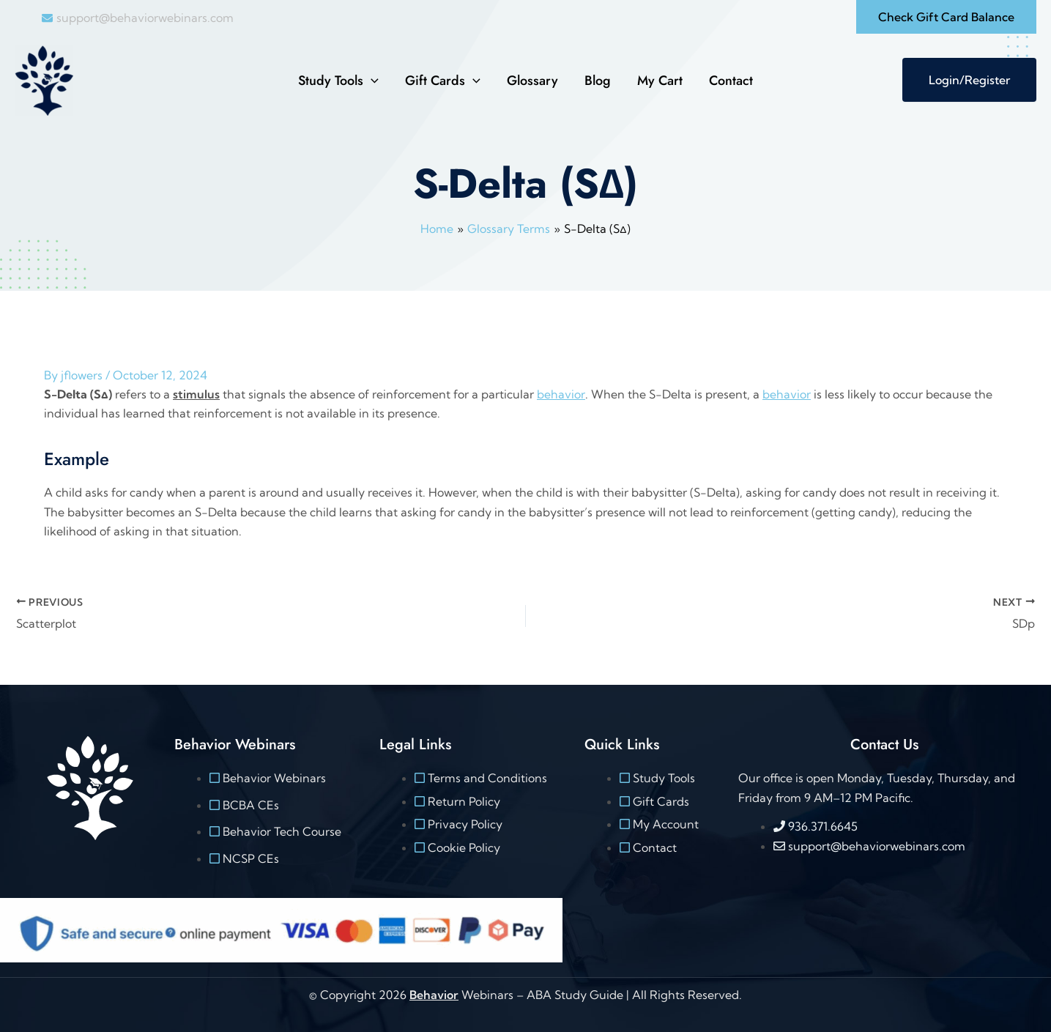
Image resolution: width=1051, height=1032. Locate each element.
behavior (560, 394)
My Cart (660, 80)
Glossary (532, 80)
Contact (731, 80)
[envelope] (138, 17)
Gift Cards (442, 80)
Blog (597, 80)
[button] (946, 17)
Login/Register (969, 80)
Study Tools (338, 80)
